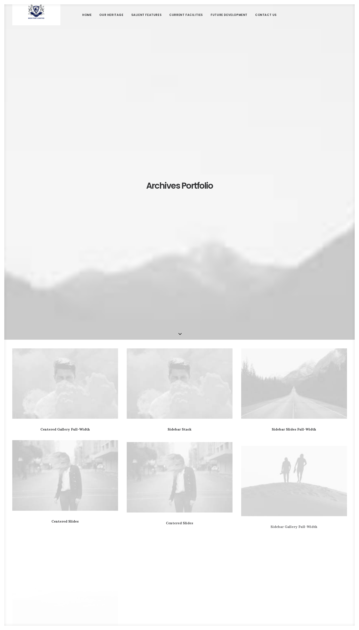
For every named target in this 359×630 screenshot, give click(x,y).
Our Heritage (111, 23)
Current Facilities (186, 23)
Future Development (229, 23)
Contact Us (266, 23)
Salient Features (146, 23)
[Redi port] (36, 23)
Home (87, 23)
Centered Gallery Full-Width (65, 203)
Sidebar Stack (179, 203)
